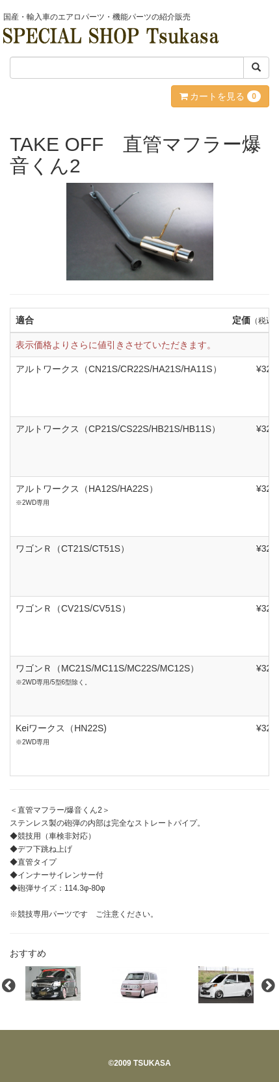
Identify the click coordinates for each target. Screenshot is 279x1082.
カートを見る (220, 96)
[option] (53, 983)
